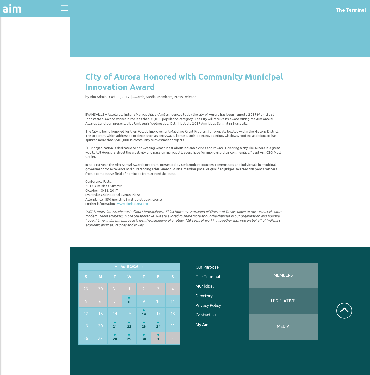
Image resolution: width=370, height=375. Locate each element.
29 (130, 339)
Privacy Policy (209, 305)
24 (159, 327)
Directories (19, 77)
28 (116, 339)
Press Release (186, 97)
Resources (17, 112)
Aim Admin (99, 97)
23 (145, 327)
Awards (139, 97)
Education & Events (29, 64)
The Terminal (209, 276)
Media (151, 97)
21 (116, 327)
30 (145, 339)
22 (130, 327)
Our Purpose (208, 267)
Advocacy (17, 50)
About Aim (18, 36)
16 (145, 314)
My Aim (204, 324)
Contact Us (207, 315)
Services (15, 126)
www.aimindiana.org (133, 204)
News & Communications (26, 95)
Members (165, 97)
